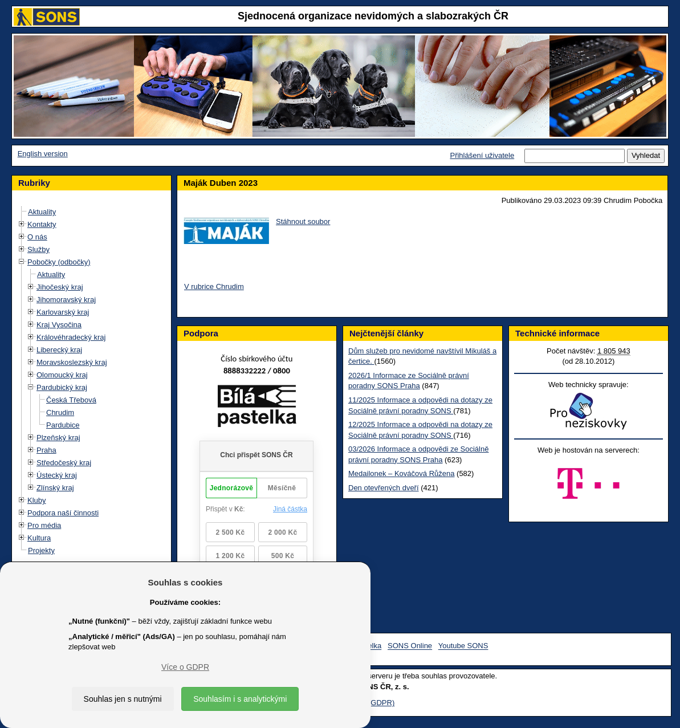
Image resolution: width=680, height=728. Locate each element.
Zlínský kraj (55, 487)
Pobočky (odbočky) (59, 262)
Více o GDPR (185, 667)
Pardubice (63, 425)
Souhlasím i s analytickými (240, 698)
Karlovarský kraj (62, 312)
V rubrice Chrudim (214, 286)
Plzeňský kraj (58, 437)
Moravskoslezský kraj (71, 362)
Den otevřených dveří (383, 487)
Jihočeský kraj (59, 287)
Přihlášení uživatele (482, 155)
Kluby (36, 500)
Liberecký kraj (59, 349)
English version (43, 153)
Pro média (44, 525)
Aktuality (42, 212)
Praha (46, 450)
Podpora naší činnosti (63, 513)
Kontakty (41, 224)
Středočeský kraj (63, 462)
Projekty (41, 550)
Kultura (39, 538)
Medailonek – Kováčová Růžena (401, 473)
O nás (37, 237)
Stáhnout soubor (303, 221)
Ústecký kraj (56, 475)
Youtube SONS (463, 646)
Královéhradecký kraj (70, 337)
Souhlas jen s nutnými (123, 698)
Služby (38, 249)
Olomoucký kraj (62, 375)
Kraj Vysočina (59, 324)
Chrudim (60, 412)
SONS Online (410, 646)
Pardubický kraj (61, 387)
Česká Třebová (71, 400)
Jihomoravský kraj (66, 299)
